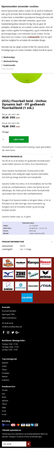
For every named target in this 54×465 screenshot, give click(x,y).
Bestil (4, 397)
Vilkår (4, 407)
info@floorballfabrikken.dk (12, 327)
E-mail (4, 414)
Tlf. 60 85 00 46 (7, 323)
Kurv (3, 394)
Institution (5, 380)
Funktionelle (9, 65)
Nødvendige (9, 57)
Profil (4, 411)
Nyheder (5, 363)
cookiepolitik (33, 37)
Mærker (5, 376)
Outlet (4, 366)
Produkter (5, 373)
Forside (5, 390)
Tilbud (4, 370)
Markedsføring (11, 61)
